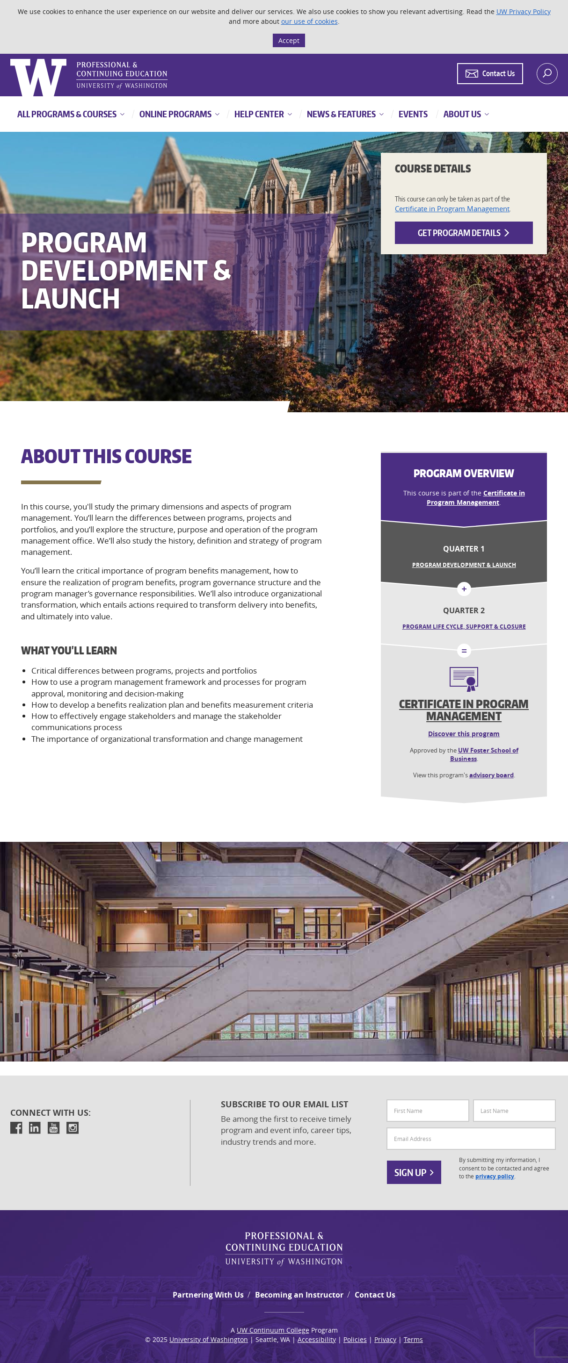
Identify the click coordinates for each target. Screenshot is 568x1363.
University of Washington (208, 1339)
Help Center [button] (258, 113)
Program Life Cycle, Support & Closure (464, 627)
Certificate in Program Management (452, 208)
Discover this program (464, 733)
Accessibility (317, 1339)
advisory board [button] (491, 775)
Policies (355, 1339)
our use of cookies (309, 21)
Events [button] (412, 113)
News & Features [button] (341, 113)
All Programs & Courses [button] (67, 113)
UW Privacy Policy (523, 11)
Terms (413, 1339)
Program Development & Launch (464, 565)
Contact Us (375, 1295)
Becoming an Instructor (299, 1295)
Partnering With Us (208, 1295)
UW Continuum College (273, 1330)
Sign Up (414, 1172)
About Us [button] (461, 113)
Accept (288, 40)
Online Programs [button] (174, 113)
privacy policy (494, 1176)
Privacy (385, 1339)
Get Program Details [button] (464, 232)
